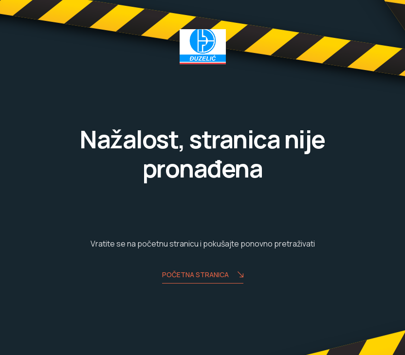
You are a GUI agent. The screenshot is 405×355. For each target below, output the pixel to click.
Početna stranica (202, 275)
